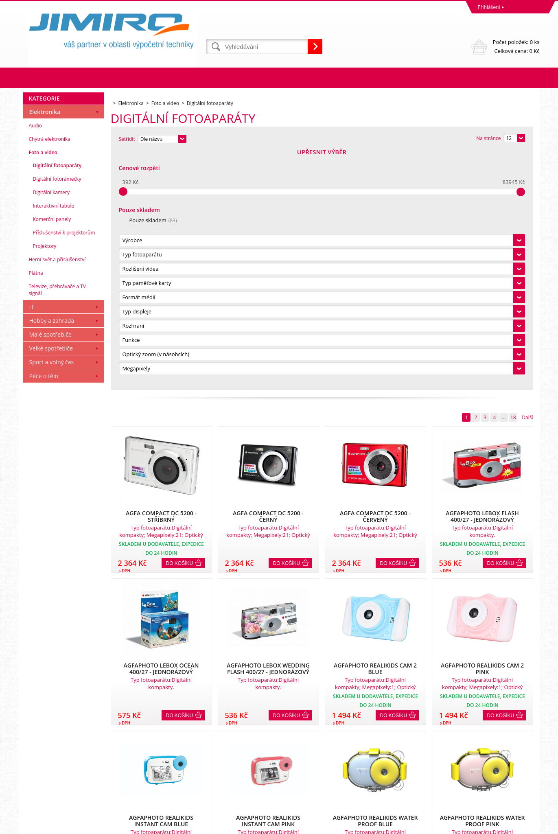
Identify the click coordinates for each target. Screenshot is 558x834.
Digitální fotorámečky (57, 417)
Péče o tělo (43, 615)
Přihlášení (489, 7)
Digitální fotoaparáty (57, 404)
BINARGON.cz (524, 825)
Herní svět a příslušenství (57, 498)
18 (513, 178)
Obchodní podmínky (48, 758)
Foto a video (43, 391)
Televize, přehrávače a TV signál (57, 529)
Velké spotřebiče (51, 587)
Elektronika (45, 351)
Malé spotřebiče (50, 573)
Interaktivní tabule (53, 444)
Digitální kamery (51, 431)
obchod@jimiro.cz (301, 793)
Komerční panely (52, 458)
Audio (35, 364)
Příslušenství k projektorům (64, 471)
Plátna (36, 511)
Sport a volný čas (51, 601)
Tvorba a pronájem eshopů (476, 825)
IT (31, 545)
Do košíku (179, 324)
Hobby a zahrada (51, 559)
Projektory (45, 485)
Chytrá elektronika (49, 377)
